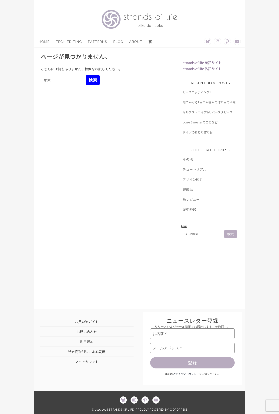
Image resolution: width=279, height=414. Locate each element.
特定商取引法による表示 (86, 351)
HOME (44, 42)
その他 (188, 159)
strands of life (150, 16)
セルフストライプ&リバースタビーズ (208, 112)
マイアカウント (87, 361)
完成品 (188, 189)
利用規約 (87, 341)
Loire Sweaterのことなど (200, 122)
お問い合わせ (87, 331)
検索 (184, 226)
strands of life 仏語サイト (202, 68)
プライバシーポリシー (186, 374)
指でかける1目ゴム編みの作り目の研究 (209, 102)
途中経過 (189, 209)
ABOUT (135, 42)
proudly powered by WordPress (162, 409)
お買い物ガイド (87, 321)
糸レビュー (191, 199)
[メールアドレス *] (192, 348)
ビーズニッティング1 (197, 92)
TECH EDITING (69, 42)
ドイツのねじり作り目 (198, 132)
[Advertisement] (210, 272)
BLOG (118, 42)
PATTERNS (97, 42)
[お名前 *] (192, 333)
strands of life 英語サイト (202, 62)
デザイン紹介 (193, 179)
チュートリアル (194, 169)
